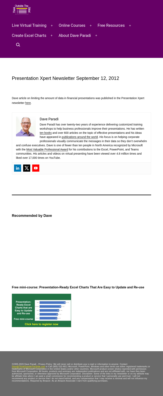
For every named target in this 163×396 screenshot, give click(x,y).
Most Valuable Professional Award (47, 149)
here (28, 102)
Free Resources (111, 25)
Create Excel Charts (29, 35)
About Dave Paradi (74, 35)
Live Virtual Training (29, 25)
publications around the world (80, 137)
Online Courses (72, 25)
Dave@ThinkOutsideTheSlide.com (28, 366)
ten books (46, 132)
